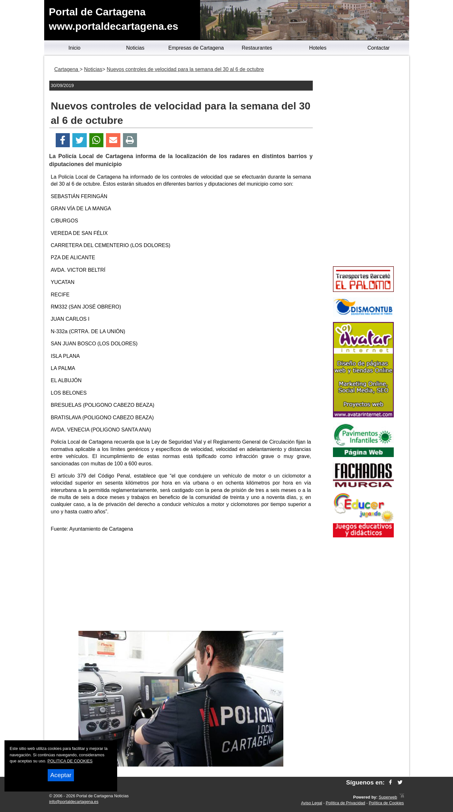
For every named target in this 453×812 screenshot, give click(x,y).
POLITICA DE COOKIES (70, 761)
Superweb (388, 797)
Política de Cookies (386, 802)
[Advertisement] (180, 583)
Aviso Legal (311, 802)
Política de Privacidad (345, 802)
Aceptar (60, 775)
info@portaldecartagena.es (74, 801)
